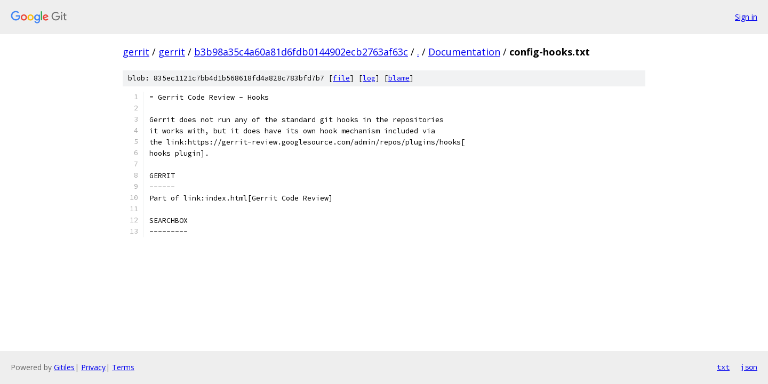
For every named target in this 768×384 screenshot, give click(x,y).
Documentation (464, 51)
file (341, 78)
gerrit (136, 51)
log (369, 78)
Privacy (93, 367)
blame (399, 78)
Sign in (746, 17)
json (748, 367)
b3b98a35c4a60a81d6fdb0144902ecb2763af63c (301, 51)
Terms (123, 367)
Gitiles (64, 367)
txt (723, 367)
